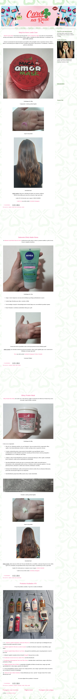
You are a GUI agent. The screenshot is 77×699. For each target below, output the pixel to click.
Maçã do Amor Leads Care (28, 32)
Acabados (11, 685)
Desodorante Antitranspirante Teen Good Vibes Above (16, 660)
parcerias (19, 207)
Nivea (15, 354)
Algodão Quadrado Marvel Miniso (11, 664)
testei (23, 207)
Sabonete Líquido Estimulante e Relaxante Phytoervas (18, 642)
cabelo (10, 207)
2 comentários (7, 205)
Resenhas (23, 28)
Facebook (32, 201)
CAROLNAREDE (40, 568)
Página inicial (29, 690)
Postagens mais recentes (10, 690)
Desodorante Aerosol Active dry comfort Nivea (14, 657)
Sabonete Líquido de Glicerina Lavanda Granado (15, 646)
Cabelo (52, 28)
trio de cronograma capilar (33, 35)
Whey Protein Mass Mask (9, 398)
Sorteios (45, 28)
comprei (10, 365)
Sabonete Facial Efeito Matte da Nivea (12, 240)
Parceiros (30, 28)
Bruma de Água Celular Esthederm (12, 672)
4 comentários (7, 575)
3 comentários (7, 363)
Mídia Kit (38, 28)
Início (16, 28)
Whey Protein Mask (28, 395)
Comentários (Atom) (11, 693)
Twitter (36, 354)
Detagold (26, 655)
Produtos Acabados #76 (28, 583)
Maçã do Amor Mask (8, 35)
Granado (19, 685)
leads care (14, 207)
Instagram (37, 201)
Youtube (40, 354)
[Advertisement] (28, 222)
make (23, 685)
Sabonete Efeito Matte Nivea (28, 237)
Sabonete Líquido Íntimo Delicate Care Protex (14, 651)
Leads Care (19, 201)
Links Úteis (59, 28)
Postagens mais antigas (46, 690)
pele (17, 365)
